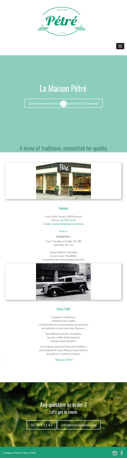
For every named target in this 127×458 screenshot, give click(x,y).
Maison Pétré (64, 360)
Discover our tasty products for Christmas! (63, 103)
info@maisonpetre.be (79, 425)
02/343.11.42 (68, 220)
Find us (63, 231)
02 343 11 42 (42, 425)
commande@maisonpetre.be (67, 223)
